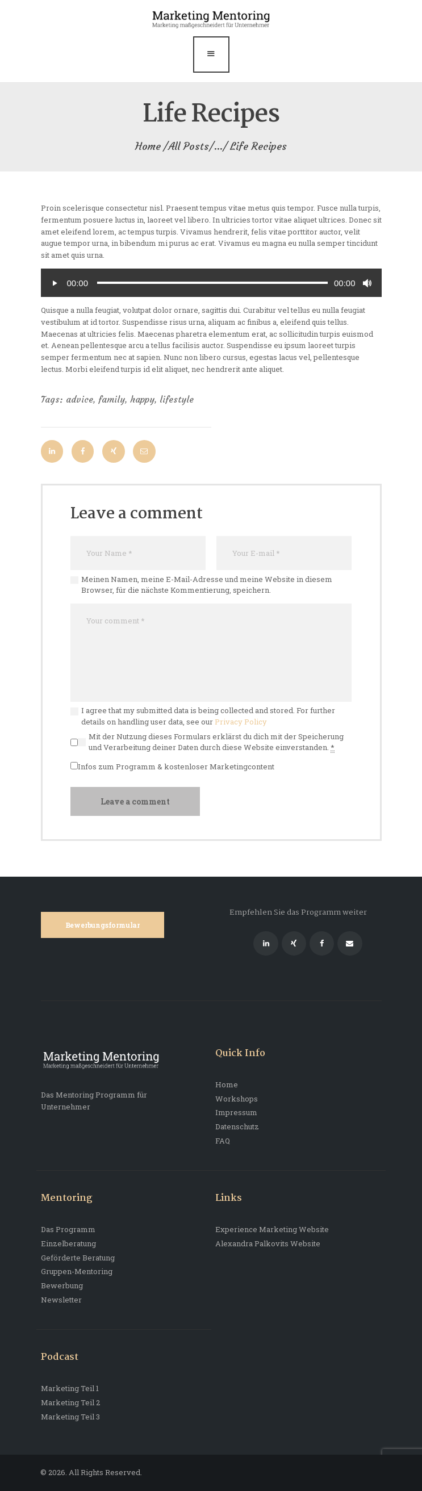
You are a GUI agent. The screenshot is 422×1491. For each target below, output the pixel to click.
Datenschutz (237, 1126)
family (111, 399)
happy (142, 399)
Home (148, 146)
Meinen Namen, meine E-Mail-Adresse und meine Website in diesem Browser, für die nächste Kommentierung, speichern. (206, 585)
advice (79, 399)
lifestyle (177, 399)
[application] (211, 283)
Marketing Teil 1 (70, 1388)
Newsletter (61, 1300)
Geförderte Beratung (78, 1258)
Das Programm (68, 1229)
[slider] (212, 283)
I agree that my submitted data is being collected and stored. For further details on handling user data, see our (208, 716)
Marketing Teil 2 (70, 1402)
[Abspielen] (55, 283)
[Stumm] (367, 283)
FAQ (222, 1141)
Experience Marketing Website (272, 1229)
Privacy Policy (241, 722)
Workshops (236, 1099)
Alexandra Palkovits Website (267, 1243)
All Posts (188, 146)
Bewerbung (62, 1285)
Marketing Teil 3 (70, 1417)
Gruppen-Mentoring (76, 1271)
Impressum (236, 1112)
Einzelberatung (68, 1243)
